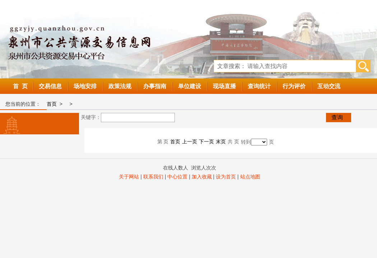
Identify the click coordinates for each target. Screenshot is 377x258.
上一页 (189, 141)
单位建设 (189, 86)
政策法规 (119, 86)
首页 (52, 104)
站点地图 (250, 177)
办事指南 (154, 86)
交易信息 (50, 86)
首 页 (20, 86)
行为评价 (294, 86)
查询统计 (259, 86)
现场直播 (224, 86)
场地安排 (85, 86)
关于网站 (129, 177)
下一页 (206, 141)
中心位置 (177, 177)
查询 (337, 117)
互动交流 (328, 86)
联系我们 (153, 177)
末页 (221, 141)
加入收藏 (202, 177)
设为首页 (226, 177)
